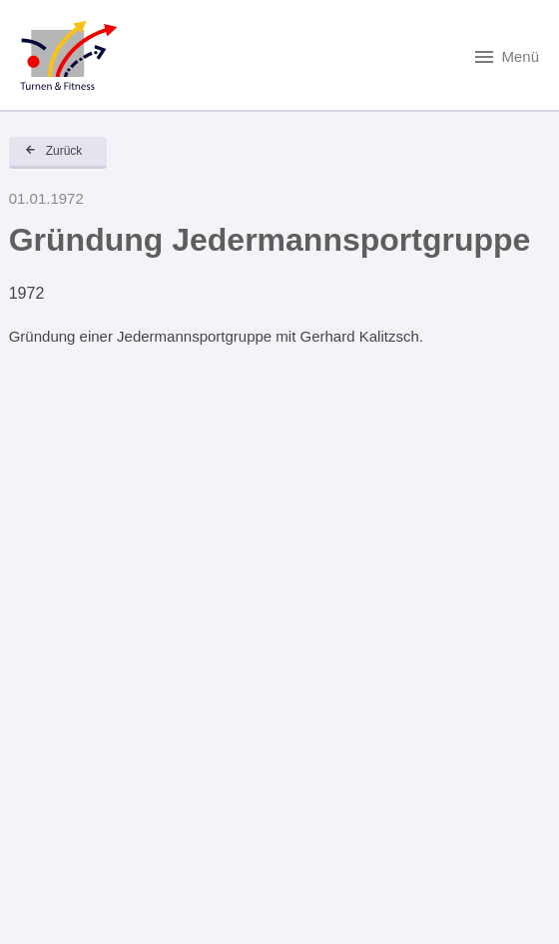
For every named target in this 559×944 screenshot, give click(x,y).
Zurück (64, 151)
